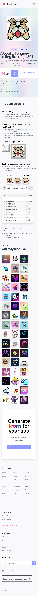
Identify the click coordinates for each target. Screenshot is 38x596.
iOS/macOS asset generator (9, 516)
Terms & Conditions (7, 551)
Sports (15, 493)
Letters (27, 486)
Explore (4, 472)
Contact (4, 544)
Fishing (15, 490)
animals (14, 49)
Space (3, 493)
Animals (15, 472)
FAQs (3, 537)
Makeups (4, 490)
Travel (3, 497)
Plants (27, 490)
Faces (3, 479)
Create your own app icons (19, 447)
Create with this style (27, 72)
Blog (3, 540)
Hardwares (16, 486)
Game (3, 486)
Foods (15, 476)
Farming (15, 479)
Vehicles (27, 483)
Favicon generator (7, 519)
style (23, 49)
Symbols (27, 493)
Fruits (15, 483)
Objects (27, 472)
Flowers (4, 483)
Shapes (4, 476)
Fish (26, 479)
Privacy (4, 547)
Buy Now (14, 73)
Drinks (27, 476)
